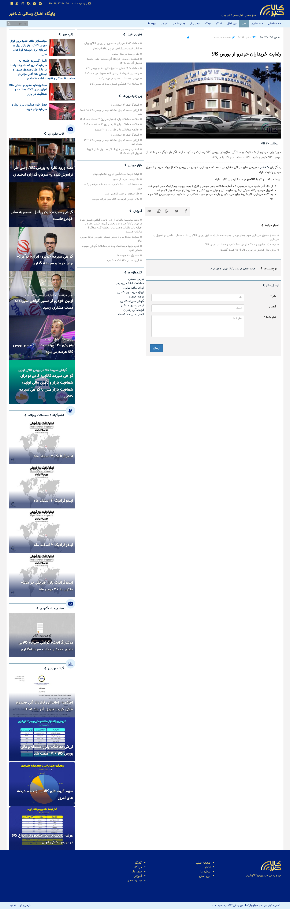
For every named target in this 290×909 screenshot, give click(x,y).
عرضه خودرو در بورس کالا (242, 269)
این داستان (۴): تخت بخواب (123, 260)
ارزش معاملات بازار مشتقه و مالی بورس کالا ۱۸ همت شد (110, 112)
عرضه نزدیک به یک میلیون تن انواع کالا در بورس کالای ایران (42, 838)
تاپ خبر (68, 34)
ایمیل (272, 306)
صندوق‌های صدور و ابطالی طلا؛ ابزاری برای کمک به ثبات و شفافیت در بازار (28, 89)
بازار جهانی (134, 165)
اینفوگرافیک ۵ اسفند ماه (125, 135)
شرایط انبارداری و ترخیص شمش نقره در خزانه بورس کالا (111, 239)
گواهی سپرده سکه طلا (131, 314)
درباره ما (205, 871)
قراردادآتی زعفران (133, 310)
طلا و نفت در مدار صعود (125, 54)
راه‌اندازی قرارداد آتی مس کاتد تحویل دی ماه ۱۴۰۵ (111, 73)
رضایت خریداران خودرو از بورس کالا (243, 54)
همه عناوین (257, 24)
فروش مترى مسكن (132, 305)
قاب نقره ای (56, 133)
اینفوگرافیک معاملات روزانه (46, 415)
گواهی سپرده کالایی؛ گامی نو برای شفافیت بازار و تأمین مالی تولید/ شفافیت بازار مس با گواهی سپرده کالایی (46, 386)
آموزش (164, 24)
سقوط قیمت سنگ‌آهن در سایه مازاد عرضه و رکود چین (113, 186)
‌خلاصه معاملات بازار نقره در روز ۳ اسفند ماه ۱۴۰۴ (111, 124)
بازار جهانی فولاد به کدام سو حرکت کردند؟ (115, 199)
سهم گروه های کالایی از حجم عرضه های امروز (45, 794)
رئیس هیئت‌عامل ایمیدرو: (58, 340)
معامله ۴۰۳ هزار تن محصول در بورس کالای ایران (111, 43)
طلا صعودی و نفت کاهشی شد (122, 194)
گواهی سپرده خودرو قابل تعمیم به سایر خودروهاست (42, 215)
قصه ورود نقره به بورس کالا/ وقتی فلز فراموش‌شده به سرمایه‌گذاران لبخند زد (43, 171)
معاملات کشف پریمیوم (130, 283)
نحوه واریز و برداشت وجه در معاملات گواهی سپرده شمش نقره (112, 248)
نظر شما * (270, 317)
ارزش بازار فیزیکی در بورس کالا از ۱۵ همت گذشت (248, 250)
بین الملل (232, 24)
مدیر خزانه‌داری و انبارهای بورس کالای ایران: (48, 296)
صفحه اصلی (274, 24)
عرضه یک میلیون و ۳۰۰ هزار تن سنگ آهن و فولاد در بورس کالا (240, 244)
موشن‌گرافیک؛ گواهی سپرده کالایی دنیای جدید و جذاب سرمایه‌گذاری (46, 645)
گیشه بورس (56, 668)
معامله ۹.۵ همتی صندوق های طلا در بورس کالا (112, 68)
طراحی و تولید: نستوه (20, 905)
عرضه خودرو (136, 296)
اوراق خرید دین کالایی (130, 292)
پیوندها (152, 24)
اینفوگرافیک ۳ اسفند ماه (125, 105)
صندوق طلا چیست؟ (128, 255)
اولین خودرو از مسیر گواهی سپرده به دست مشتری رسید (44, 304)
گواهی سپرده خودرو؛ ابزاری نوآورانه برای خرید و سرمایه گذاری (45, 259)
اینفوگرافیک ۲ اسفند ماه (53, 545)
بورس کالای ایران (219, 269)
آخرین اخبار (134, 34)
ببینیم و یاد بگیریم (52, 608)
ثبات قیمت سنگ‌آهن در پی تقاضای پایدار (116, 48)
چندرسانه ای (134, 880)
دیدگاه (208, 24)
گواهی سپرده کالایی (132, 301)
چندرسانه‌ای (179, 24)
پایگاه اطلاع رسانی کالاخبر (272, 10)
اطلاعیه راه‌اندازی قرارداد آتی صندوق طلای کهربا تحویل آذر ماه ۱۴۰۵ (114, 61)
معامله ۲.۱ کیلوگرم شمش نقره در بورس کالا (114, 84)
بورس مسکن (136, 279)
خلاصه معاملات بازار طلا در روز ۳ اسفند (117, 130)
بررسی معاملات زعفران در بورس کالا (119, 78)
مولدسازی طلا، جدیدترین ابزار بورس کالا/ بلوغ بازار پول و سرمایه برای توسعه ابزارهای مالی (28, 48)
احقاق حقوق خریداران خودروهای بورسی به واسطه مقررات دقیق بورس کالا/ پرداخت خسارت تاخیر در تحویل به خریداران (216, 237)
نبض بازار (195, 24)
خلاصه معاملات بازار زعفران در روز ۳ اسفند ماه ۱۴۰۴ (109, 119)
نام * (273, 296)
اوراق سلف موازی (133, 287)
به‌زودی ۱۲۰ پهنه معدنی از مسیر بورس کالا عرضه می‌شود (43, 348)
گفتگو (219, 24)
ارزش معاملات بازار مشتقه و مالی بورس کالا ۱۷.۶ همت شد (113, 142)
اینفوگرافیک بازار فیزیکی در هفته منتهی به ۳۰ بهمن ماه (47, 585)
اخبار (244, 24)
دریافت (270, 143)
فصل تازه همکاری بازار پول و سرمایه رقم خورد (29, 107)
